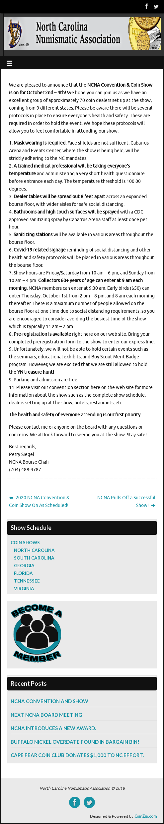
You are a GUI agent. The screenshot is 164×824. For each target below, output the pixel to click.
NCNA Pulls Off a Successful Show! (126, 501)
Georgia (24, 565)
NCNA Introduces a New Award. (53, 728)
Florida (23, 573)
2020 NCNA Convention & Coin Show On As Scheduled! (39, 501)
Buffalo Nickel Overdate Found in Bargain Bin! (75, 742)
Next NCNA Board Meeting (46, 715)
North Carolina (34, 550)
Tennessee (27, 581)
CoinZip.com (145, 816)
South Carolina (34, 558)
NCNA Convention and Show (49, 701)
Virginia (24, 588)
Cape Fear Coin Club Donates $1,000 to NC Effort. (77, 755)
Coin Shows (25, 542)
